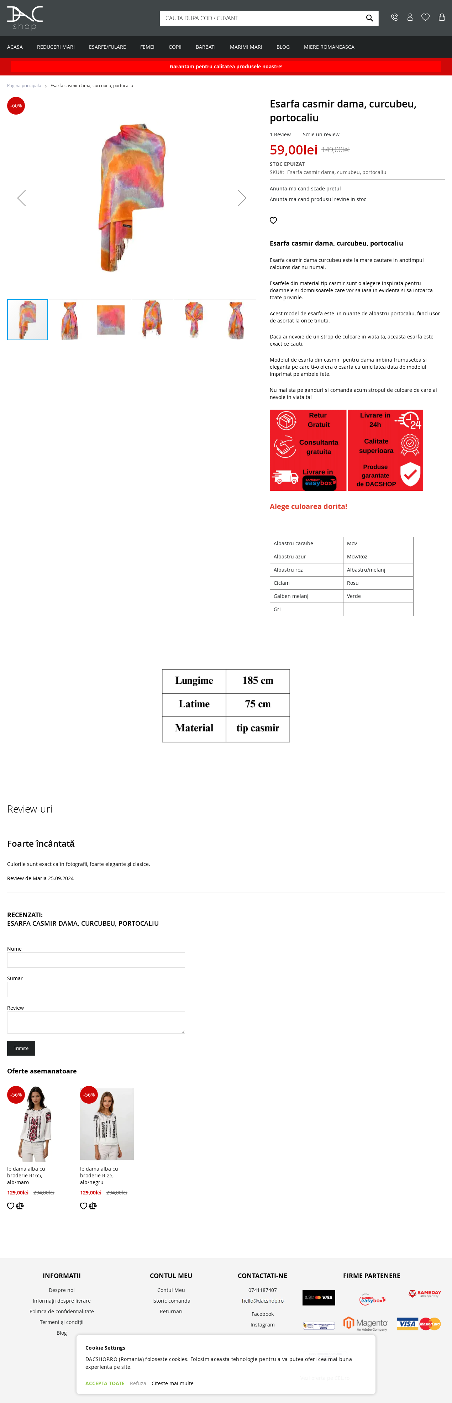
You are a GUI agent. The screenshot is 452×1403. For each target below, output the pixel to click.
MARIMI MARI (246, 46)
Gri (277, 609)
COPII (175, 46)
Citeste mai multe (173, 1383)
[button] (21, 198)
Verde (354, 596)
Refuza (138, 1383)
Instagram (263, 1324)
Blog (62, 1332)
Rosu (353, 582)
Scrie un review (321, 134)
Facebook (263, 1313)
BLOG (283, 46)
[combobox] (269, 18)
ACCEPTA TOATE (105, 1383)
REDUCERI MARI (56, 46)
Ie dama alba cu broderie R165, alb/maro (26, 1175)
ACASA (15, 46)
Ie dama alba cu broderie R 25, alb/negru (99, 1175)
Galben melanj (291, 596)
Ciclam (282, 582)
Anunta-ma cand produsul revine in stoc (318, 199)
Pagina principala (24, 85)
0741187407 (262, 1290)
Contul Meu (171, 1290)
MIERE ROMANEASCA (329, 46)
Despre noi (62, 1290)
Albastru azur (290, 556)
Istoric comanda (171, 1300)
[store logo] (51, 18)
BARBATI (206, 46)
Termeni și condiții (62, 1322)
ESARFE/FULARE (107, 46)
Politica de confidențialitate (62, 1311)
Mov (352, 543)
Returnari (171, 1311)
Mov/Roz (357, 556)
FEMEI (147, 46)
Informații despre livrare (62, 1300)
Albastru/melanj (366, 569)
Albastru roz (288, 569)
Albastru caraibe (293, 543)
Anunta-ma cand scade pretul (305, 188)
